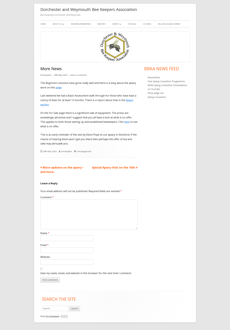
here (127, 122)
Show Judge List (156, 93)
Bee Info (102, 24)
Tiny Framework (52, 316)
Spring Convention (157, 97)
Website (45, 257)
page (59, 87)
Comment (47, 197)
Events (115, 24)
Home (43, 24)
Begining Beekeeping (81, 24)
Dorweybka (45, 75)
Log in (64, 316)
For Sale (132, 24)
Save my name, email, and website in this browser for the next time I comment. (86, 273)
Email (44, 245)
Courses (147, 24)
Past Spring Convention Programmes (166, 81)
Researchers (154, 77)
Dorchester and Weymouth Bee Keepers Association (88, 9)
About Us (57, 24)
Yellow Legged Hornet (169, 24)
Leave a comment (78, 75)
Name (44, 233)
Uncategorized (84, 151)
